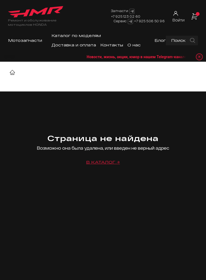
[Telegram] (130, 21)
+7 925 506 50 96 (149, 21)
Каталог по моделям (76, 35)
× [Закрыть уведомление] (199, 56)
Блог (160, 40)
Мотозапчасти (25, 40)
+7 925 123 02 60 (126, 16)
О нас (134, 45)
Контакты (111, 45)
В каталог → (103, 162)
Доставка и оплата (74, 45)
